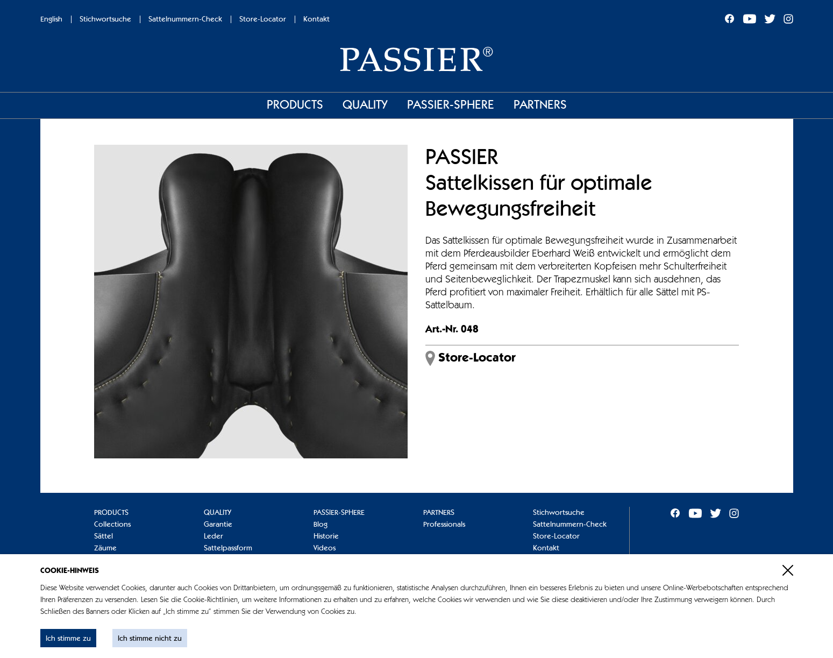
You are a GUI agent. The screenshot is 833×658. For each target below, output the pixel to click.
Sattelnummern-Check (185, 19)
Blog (320, 524)
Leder (213, 536)
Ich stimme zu (68, 638)
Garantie (218, 524)
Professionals (444, 524)
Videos (325, 548)
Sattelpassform (228, 548)
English (51, 19)
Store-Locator (262, 19)
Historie (326, 536)
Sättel (103, 536)
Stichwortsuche (105, 19)
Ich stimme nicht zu (150, 638)
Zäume (105, 548)
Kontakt (316, 19)
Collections (112, 524)
